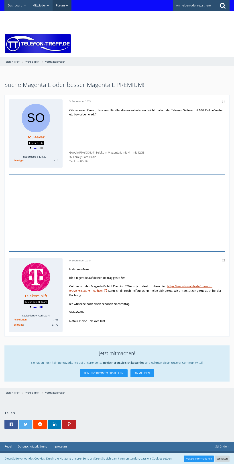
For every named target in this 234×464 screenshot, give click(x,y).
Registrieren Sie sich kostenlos (123, 363)
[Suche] (223, 5)
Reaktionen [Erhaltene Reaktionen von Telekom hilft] (20, 319)
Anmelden (142, 373)
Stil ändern (222, 446)
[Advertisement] (148, 21)
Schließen (222, 458)
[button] (11, 424)
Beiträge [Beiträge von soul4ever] (18, 160)
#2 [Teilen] (223, 260)
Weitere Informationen (198, 458)
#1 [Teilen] (223, 101)
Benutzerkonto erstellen (104, 373)
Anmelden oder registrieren (194, 5)
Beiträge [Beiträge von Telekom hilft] (18, 324)
